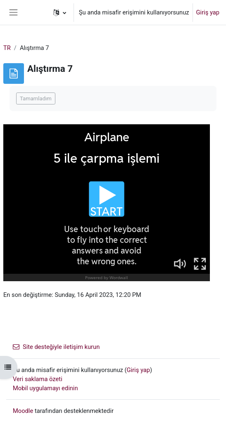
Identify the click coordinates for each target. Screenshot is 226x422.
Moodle (23, 411)
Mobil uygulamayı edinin (45, 388)
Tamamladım (36, 98)
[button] (60, 12)
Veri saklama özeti (37, 379)
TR (7, 48)
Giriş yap (207, 12)
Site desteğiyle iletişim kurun (56, 347)
